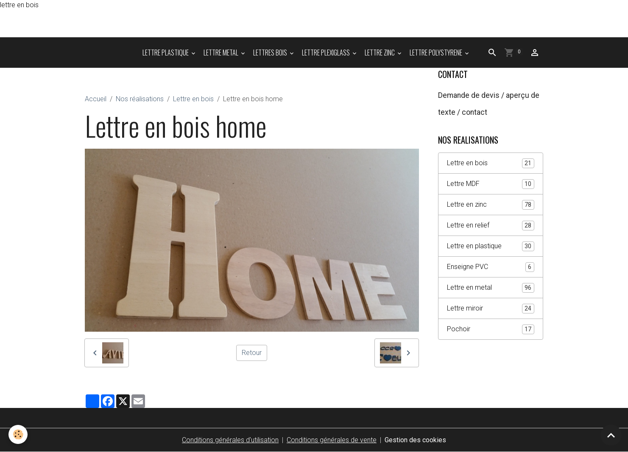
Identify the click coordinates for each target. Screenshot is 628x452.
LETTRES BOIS (270, 52)
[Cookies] (18, 434)
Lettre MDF (490, 184)
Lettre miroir (490, 308)
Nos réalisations (140, 99)
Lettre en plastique (490, 246)
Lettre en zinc (490, 205)
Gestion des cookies (415, 440)
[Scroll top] (611, 435)
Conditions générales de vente (332, 440)
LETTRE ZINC (380, 52)
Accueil (95, 99)
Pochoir (490, 329)
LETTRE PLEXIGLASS (326, 52)
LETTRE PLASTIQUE (166, 52)
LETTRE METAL (222, 52)
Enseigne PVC (490, 267)
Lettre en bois (193, 99)
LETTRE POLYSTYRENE (436, 52)
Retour (252, 353)
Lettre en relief (490, 225)
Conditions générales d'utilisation (230, 440)
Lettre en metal (490, 288)
